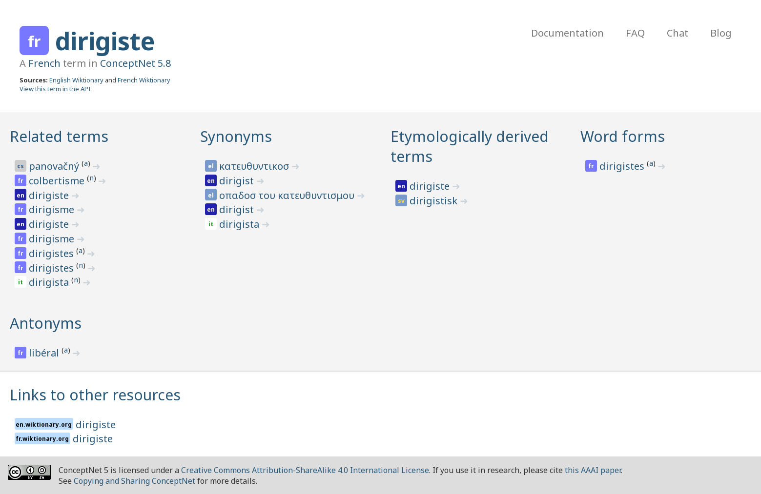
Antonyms (46, 323)
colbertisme (58, 180)
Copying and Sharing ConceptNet (134, 480)
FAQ (635, 33)
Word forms (622, 136)
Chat (677, 33)
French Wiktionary (144, 80)
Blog (721, 33)
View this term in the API (55, 88)
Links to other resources (95, 395)
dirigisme (53, 209)
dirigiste (105, 41)
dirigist (237, 180)
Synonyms (236, 136)
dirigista (50, 282)
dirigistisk (435, 200)
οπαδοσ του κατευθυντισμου (288, 195)
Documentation (567, 33)
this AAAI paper (593, 470)
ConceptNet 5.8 (135, 63)
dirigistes (52, 253)
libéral (45, 352)
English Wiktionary (76, 80)
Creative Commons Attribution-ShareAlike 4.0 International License (305, 470)
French (44, 63)
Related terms (59, 136)
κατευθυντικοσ (255, 166)
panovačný (55, 166)
